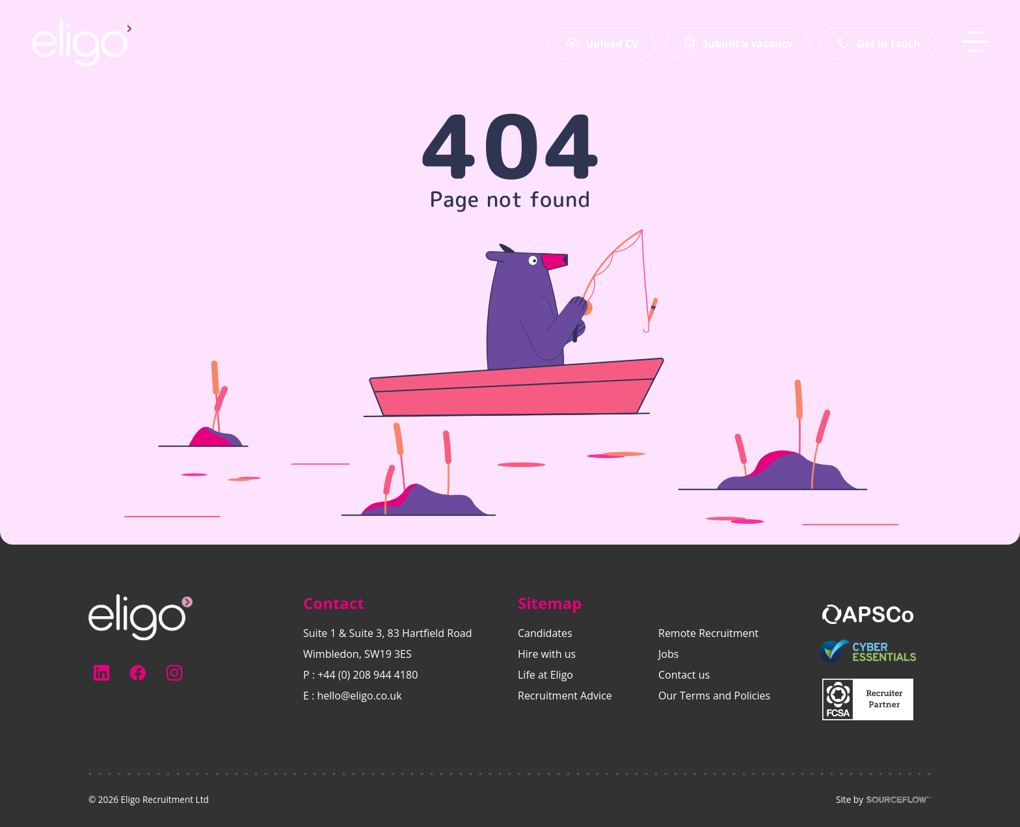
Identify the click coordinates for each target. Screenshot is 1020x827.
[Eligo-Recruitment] (83, 43)
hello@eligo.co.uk (359, 695)
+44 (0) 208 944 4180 (367, 675)
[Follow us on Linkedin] (101, 673)
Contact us (684, 675)
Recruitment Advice (565, 695)
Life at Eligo (545, 675)
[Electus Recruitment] (140, 616)
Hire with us (547, 654)
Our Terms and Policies (714, 695)
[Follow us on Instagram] (174, 673)
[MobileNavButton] (976, 42)
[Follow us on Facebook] (138, 673)
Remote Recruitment (708, 633)
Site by (884, 799)
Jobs (668, 654)
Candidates (545, 633)
